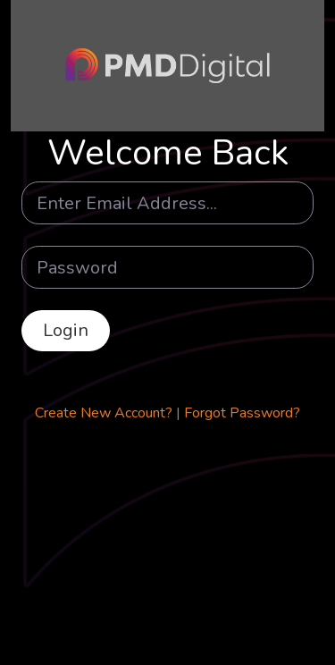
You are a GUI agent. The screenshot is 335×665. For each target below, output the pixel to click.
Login (65, 330)
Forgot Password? (242, 413)
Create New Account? (103, 413)
